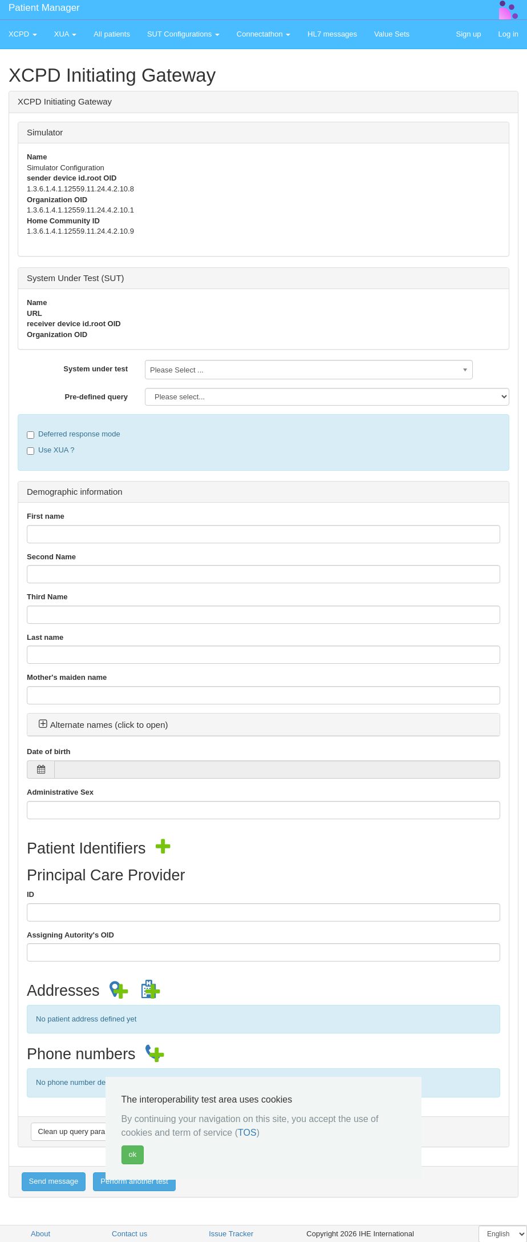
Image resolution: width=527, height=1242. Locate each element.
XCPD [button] (23, 34)
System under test (95, 368)
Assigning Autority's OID (70, 935)
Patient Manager (44, 7)
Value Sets (392, 34)
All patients (112, 34)
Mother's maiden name (67, 677)
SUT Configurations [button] (183, 34)
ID (30, 894)
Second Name (51, 556)
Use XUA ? (51, 450)
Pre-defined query (96, 396)
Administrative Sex (60, 792)
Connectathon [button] (264, 34)
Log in (508, 34)
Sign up (468, 34)
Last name (45, 637)
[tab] (263, 725)
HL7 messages (332, 34)
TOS (247, 1132)
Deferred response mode (73, 434)
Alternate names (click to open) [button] (103, 725)
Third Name (47, 596)
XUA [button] (65, 34)
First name (45, 516)
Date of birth (49, 751)
